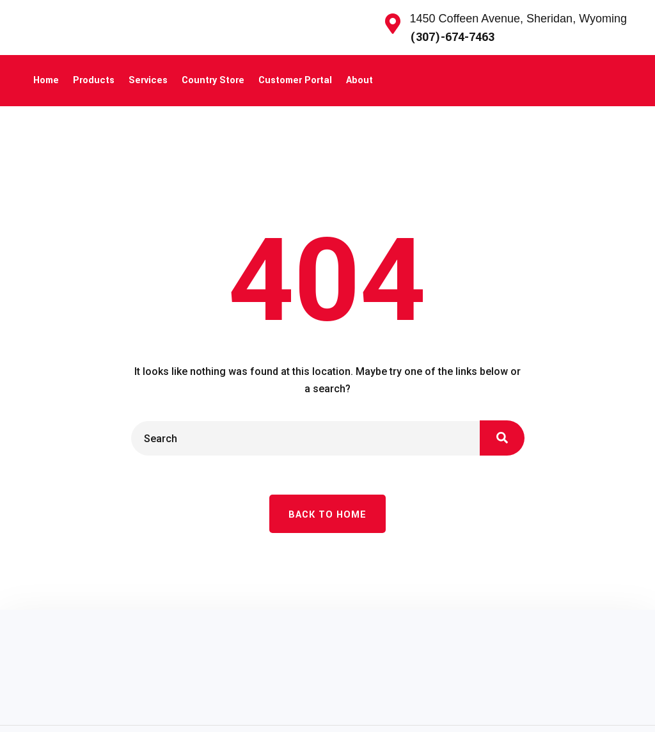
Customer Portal (295, 80)
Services (148, 80)
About (359, 80)
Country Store (213, 80)
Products (93, 80)
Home (46, 80)
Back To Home (327, 514)
